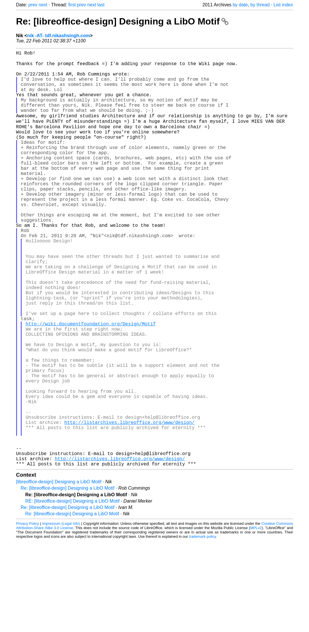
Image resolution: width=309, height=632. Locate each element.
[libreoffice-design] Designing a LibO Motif (59, 572)
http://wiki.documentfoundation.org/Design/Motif (91, 383)
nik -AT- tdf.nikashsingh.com (58, 35)
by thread (260, 4)
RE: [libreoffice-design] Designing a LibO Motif (72, 592)
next (43, 4)
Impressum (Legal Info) (61, 614)
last (100, 4)
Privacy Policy (27, 614)
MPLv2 (256, 619)
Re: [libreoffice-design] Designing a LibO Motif (122, 21)
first (72, 4)
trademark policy (202, 627)
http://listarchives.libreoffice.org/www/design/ (129, 504)
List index (283, 4)
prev (32, 4)
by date (240, 4)
